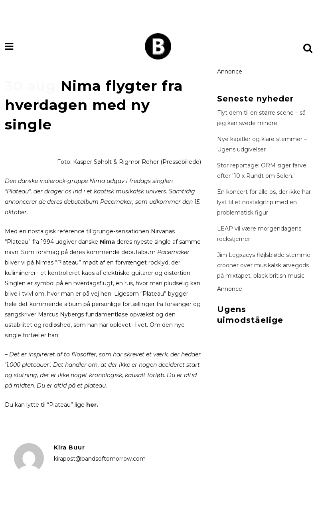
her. (92, 404)
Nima (107, 241)
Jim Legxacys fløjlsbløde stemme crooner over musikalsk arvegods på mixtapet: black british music (263, 265)
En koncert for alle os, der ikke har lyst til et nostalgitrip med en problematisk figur (264, 202)
